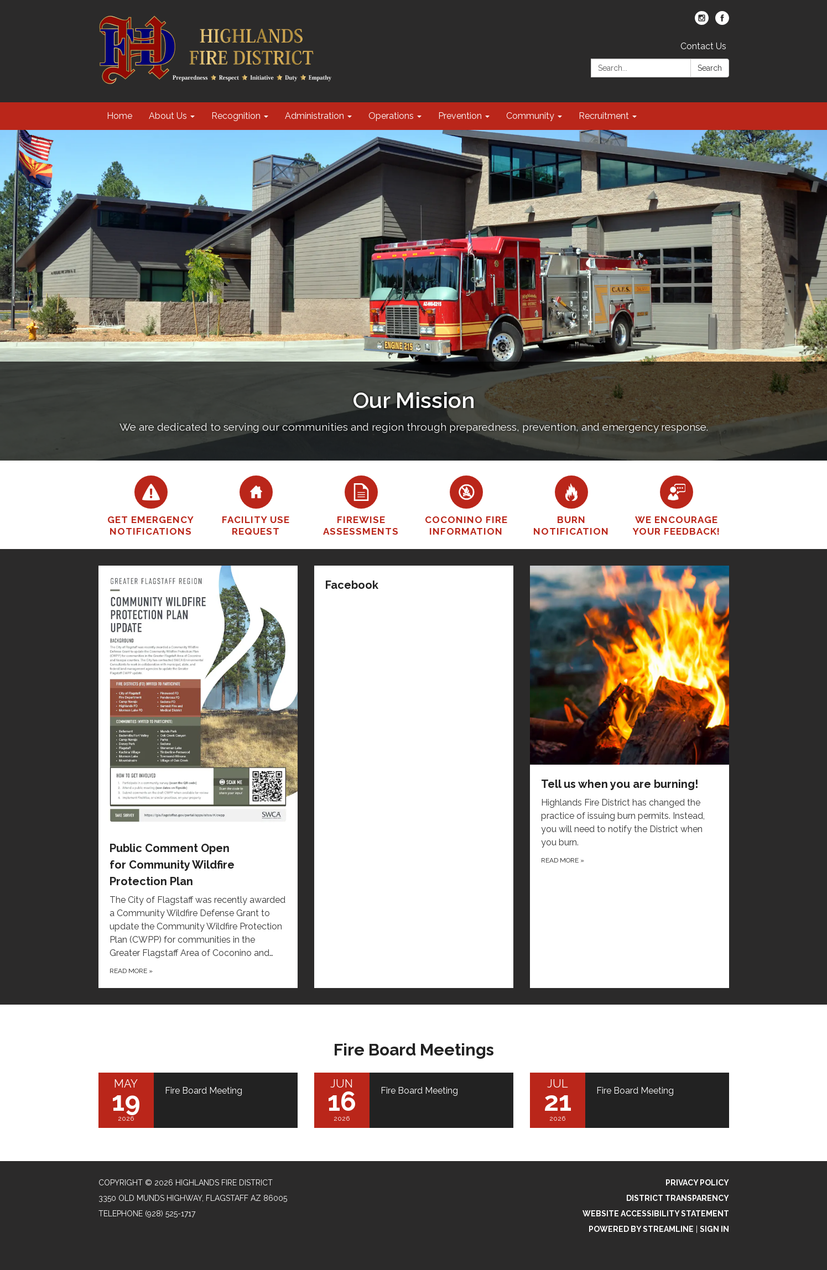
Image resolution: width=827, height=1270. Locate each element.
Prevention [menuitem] (460, 116)
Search (710, 68)
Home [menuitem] (119, 116)
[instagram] (702, 22)
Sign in (714, 1229)
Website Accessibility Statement (655, 1213)
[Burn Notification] (571, 505)
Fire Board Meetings (414, 1049)
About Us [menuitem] (168, 116)
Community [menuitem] (530, 116)
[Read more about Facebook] (413, 777)
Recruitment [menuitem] (604, 116)
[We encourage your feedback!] (676, 505)
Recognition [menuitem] (236, 116)
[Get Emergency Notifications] (151, 505)
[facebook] (722, 22)
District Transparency (677, 1198)
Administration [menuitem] (314, 116)
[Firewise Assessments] (361, 505)
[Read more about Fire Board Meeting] (198, 1100)
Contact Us (703, 46)
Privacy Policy (697, 1182)
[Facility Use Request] (256, 505)
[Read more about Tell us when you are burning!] (629, 777)
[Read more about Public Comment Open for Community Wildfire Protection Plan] (198, 777)
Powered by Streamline (641, 1229)
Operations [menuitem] (391, 116)
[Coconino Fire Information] (466, 505)
